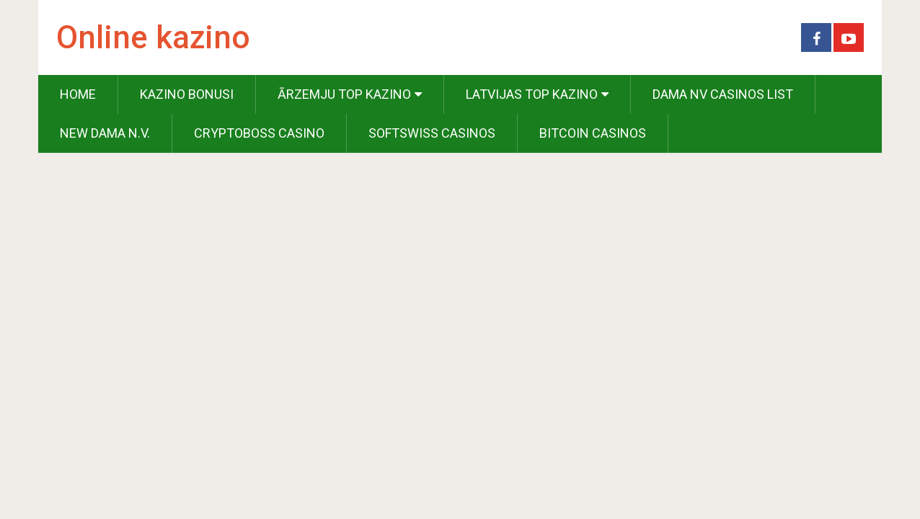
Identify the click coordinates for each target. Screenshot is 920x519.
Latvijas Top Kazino (532, 94)
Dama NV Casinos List (723, 94)
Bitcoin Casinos (592, 133)
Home (78, 94)
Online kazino (153, 37)
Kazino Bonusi (187, 94)
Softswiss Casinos (431, 133)
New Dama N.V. (105, 133)
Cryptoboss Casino (259, 133)
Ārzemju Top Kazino (344, 94)
